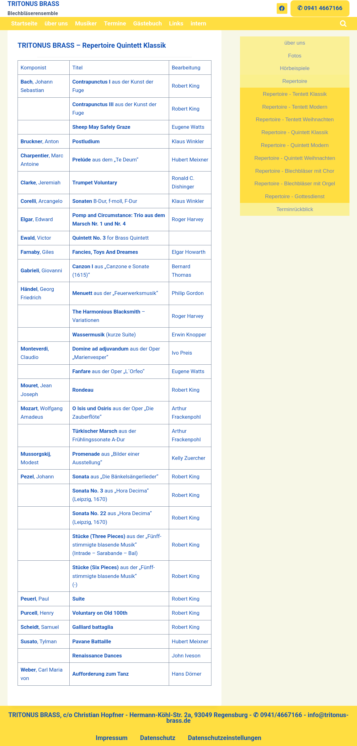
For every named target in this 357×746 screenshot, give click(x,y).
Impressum (111, 738)
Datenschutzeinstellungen (224, 738)
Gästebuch (147, 23)
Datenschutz (157, 738)
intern (198, 23)
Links (176, 23)
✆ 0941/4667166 (277, 715)
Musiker (86, 23)
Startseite (24, 23)
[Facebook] (282, 8)
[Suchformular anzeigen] (343, 23)
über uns (56, 23)
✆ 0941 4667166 (319, 8)
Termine (115, 23)
